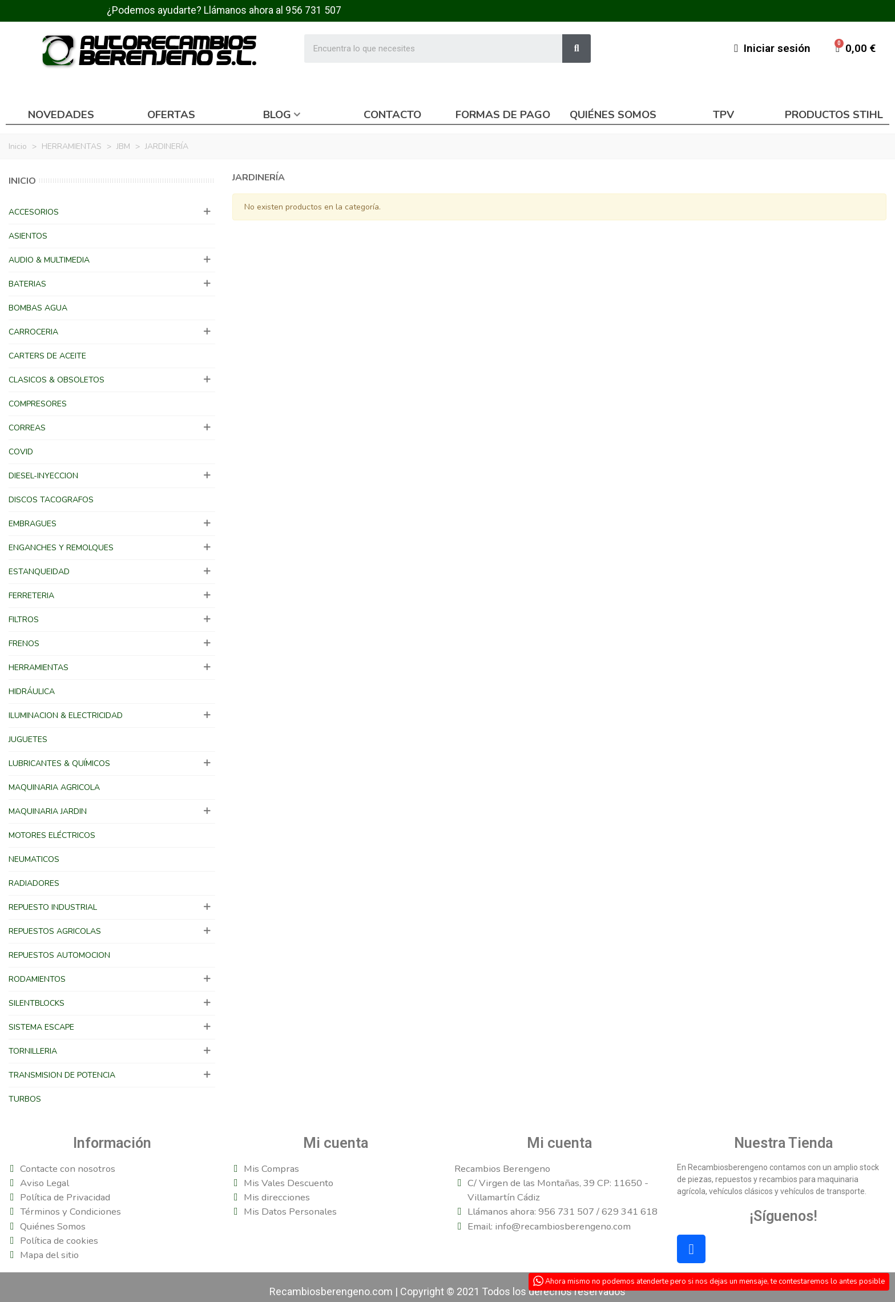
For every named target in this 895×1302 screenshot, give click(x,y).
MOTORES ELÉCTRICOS (52, 835)
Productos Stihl (834, 114)
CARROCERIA (33, 331)
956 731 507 (313, 10)
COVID (21, 451)
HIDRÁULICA (32, 691)
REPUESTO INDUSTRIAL (53, 907)
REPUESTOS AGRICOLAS (55, 931)
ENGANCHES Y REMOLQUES (61, 547)
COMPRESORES (38, 403)
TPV (723, 114)
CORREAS (27, 427)
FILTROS (24, 619)
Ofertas (171, 114)
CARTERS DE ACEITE (47, 355)
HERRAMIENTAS (38, 667)
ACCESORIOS (34, 212)
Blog (277, 114)
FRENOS (24, 643)
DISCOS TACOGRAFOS (51, 499)
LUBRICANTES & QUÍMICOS (59, 763)
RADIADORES (34, 883)
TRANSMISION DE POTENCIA (62, 1075)
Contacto (392, 114)
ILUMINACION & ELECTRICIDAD (66, 715)
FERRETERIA (31, 595)
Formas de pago (502, 114)
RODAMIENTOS (37, 979)
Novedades (61, 114)
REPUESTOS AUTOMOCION (59, 955)
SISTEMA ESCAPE (41, 1027)
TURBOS (25, 1099)
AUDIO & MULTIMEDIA (49, 260)
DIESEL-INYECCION (43, 475)
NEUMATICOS (34, 859)
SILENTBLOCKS (36, 1003)
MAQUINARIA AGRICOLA (54, 787)
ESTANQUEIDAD (39, 571)
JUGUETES (28, 739)
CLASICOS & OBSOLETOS (56, 379)
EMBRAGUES (33, 523)
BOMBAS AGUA (38, 308)
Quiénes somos (613, 114)
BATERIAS (27, 284)
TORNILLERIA (33, 1051)
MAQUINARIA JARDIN (48, 811)
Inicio (22, 181)
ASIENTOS (28, 236)
